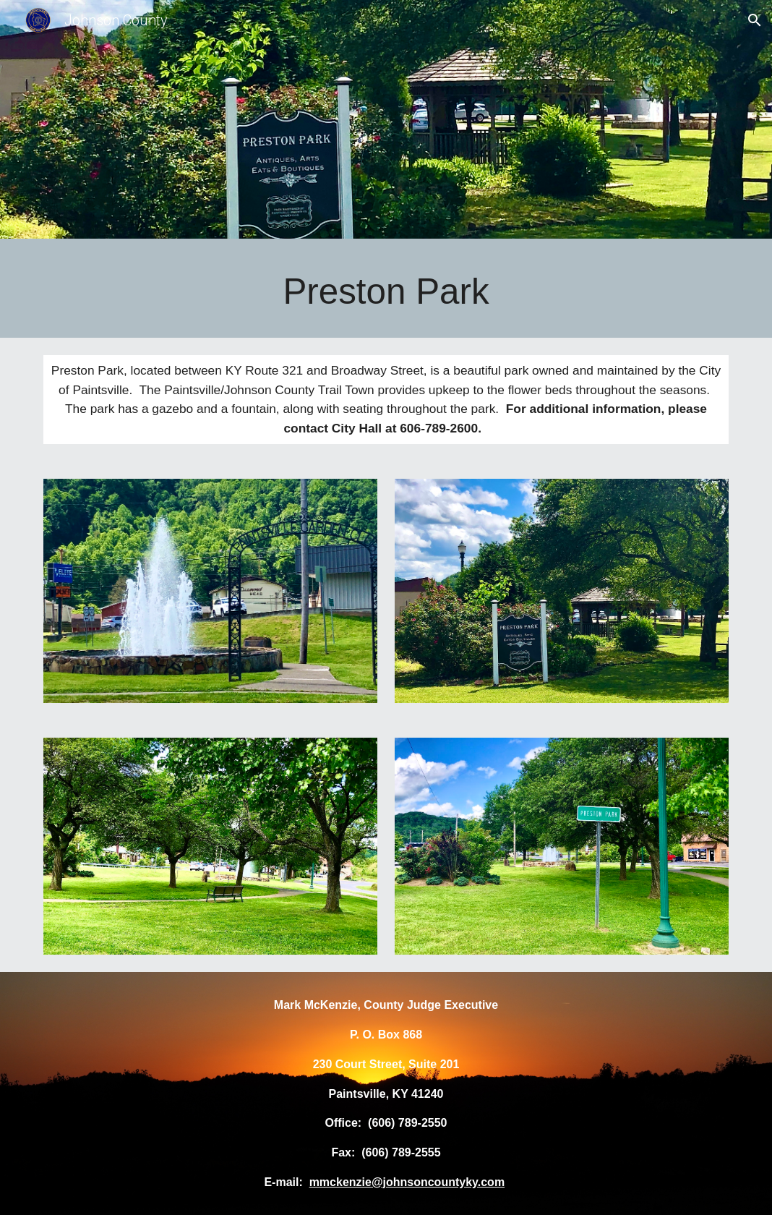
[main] (386, 291)
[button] (754, 20)
